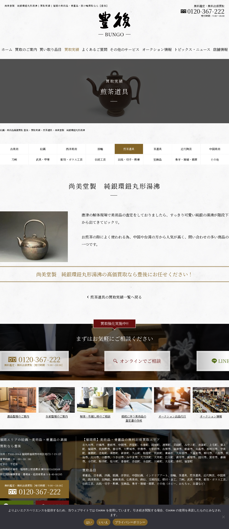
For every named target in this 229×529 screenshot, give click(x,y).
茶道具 (157, 149)
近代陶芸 (186, 149)
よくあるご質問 (94, 49)
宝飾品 (157, 159)
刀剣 (14, 159)
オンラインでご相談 (114, 361)
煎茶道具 (47, 130)
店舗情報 (220, 49)
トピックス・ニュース (192, 49)
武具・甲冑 (43, 159)
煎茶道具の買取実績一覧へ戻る (114, 297)
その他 (215, 159)
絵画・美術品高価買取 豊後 (14, 130)
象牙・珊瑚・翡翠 (186, 159)
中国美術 (214, 149)
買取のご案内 (26, 49)
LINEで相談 (193, 361)
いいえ (103, 522)
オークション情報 (157, 49)
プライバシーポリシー (130, 522)
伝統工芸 (100, 159)
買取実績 (71, 49)
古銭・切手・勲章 (129, 159)
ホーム (6, 49)
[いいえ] (223, 517)
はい (89, 522)
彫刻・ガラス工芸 (71, 159)
